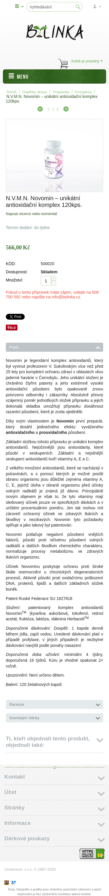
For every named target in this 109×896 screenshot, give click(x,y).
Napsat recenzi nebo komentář (31, 214)
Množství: (14, 280)
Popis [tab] (54, 346)
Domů (11, 92)
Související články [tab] (54, 717)
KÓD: (11, 263)
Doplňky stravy (34, 92)
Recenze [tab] (54, 704)
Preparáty (61, 92)
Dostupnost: (17, 272)
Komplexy (83, 92)
